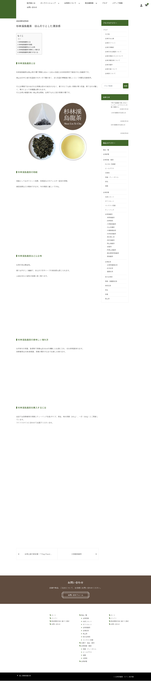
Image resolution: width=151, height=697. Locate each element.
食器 (106, 186)
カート (53, 615)
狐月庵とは (31, 3)
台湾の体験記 (109, 47)
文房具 (107, 173)
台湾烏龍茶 (109, 214)
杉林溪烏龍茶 (111, 234)
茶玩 (106, 181)
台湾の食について (111, 69)
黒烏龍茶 (110, 256)
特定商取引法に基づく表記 (60, 621)
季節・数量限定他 (111, 281)
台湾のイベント (110, 43)
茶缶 (106, 290)
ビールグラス (109, 168)
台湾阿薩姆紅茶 (112, 265)
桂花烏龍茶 (111, 240)
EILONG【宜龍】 (110, 164)
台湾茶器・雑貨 (108, 160)
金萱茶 (109, 247)
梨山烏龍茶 (111, 243)
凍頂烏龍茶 (111, 217)
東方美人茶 (111, 237)
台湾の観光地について (112, 60)
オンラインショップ (48, 3)
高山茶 (107, 299)
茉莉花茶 (108, 286)
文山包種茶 (111, 227)
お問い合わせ (32, 7)
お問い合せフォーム (75, 595)
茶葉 (106, 294)
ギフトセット (109, 201)
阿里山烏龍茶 (111, 250)
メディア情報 (117, 3)
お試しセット (109, 197)
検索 (125, 86)
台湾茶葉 (106, 192)
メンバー (54, 618)
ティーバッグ (109, 210)
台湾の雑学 (109, 65)
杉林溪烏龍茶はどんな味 (27, 47)
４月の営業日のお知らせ (118, 113)
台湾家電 (106, 154)
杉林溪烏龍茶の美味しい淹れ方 (29, 49)
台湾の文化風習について (113, 52)
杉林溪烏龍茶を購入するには (28, 52)
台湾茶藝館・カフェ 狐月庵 (124, 677)
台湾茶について (70, 3)
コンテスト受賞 (110, 205)
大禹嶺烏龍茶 (111, 224)
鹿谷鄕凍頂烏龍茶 (113, 253)
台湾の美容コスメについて (114, 56)
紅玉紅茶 (110, 268)
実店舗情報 (89, 3)
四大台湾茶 (109, 277)
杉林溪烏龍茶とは (24, 42)
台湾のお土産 (109, 38)
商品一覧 (106, 150)
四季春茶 (110, 221)
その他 (107, 34)
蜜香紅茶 (110, 271)
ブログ (104, 3)
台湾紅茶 (108, 262)
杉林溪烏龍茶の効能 (25, 44)
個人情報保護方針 (25, 676)
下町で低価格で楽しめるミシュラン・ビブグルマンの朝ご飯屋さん (119, 105)
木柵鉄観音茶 (111, 230)
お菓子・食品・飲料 (87, 643)
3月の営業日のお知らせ (118, 125)
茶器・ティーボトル (111, 177)
